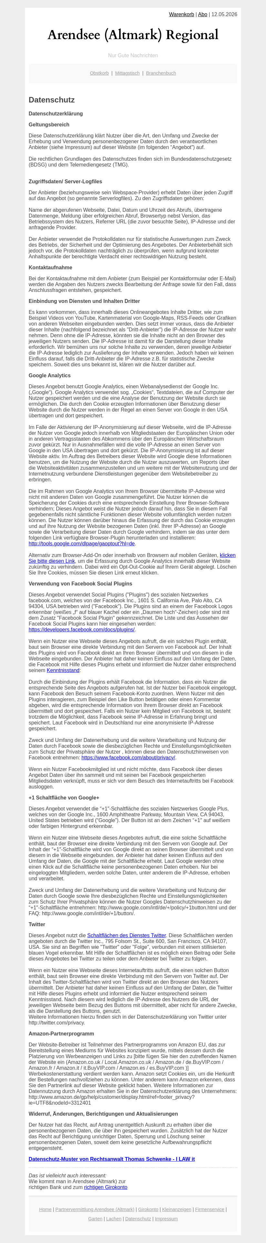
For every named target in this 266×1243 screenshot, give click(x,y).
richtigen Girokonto (105, 1187)
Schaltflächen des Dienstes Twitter (126, 935)
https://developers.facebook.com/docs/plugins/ (82, 629)
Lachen (113, 1218)
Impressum (166, 1218)
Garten (95, 1218)
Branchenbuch (161, 73)
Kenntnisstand (63, 670)
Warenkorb (181, 14)
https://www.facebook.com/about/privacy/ (128, 757)
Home (45, 1209)
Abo (202, 14)
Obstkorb (99, 73)
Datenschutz (138, 1218)
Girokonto (148, 1209)
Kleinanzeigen (176, 1209)
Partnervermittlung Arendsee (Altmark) (95, 1209)
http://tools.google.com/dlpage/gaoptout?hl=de (82, 543)
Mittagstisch (127, 73)
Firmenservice (209, 1209)
